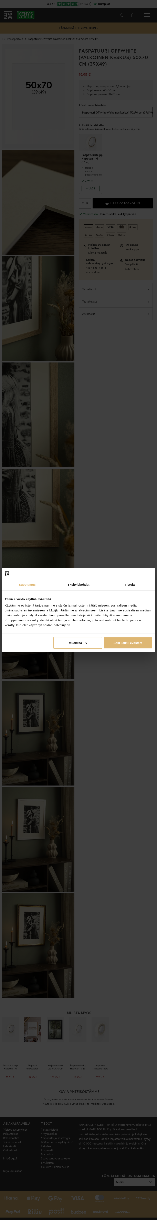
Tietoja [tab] (130, 584)
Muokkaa (78, 643)
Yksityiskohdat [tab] (78, 584)
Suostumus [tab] (27, 584)
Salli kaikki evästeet (128, 643)
